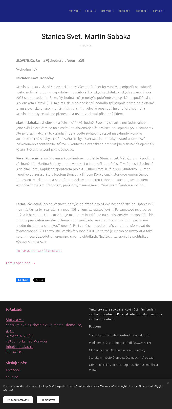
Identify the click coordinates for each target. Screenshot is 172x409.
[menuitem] (75, 11)
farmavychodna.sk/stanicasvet (39, 251)
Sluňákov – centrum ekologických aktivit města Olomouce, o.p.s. (44, 325)
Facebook (13, 370)
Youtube (12, 377)
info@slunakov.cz (19, 347)
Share (23, 280)
